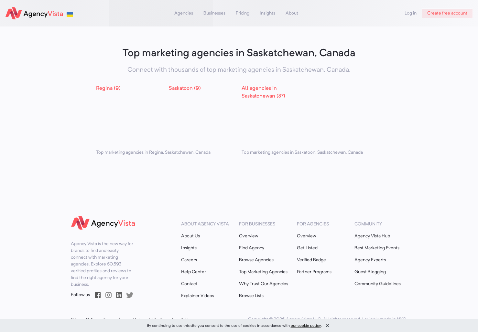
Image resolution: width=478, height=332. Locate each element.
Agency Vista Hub (372, 236)
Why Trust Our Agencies (263, 284)
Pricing (242, 13)
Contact (189, 284)
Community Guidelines (377, 284)
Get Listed (307, 248)
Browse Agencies (256, 260)
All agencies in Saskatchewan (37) (263, 92)
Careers (189, 260)
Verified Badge (311, 260)
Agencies (183, 13)
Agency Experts (370, 260)
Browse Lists (251, 296)
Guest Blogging (370, 272)
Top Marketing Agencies (263, 272)
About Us (190, 236)
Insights (267, 13)
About (292, 13)
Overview (248, 236)
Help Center (193, 272)
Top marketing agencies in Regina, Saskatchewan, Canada (153, 152)
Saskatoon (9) (185, 88)
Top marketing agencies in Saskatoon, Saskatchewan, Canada (302, 152)
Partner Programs (314, 272)
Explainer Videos (197, 296)
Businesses (214, 13)
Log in (411, 13)
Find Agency (251, 248)
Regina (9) (108, 88)
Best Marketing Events (376, 248)
